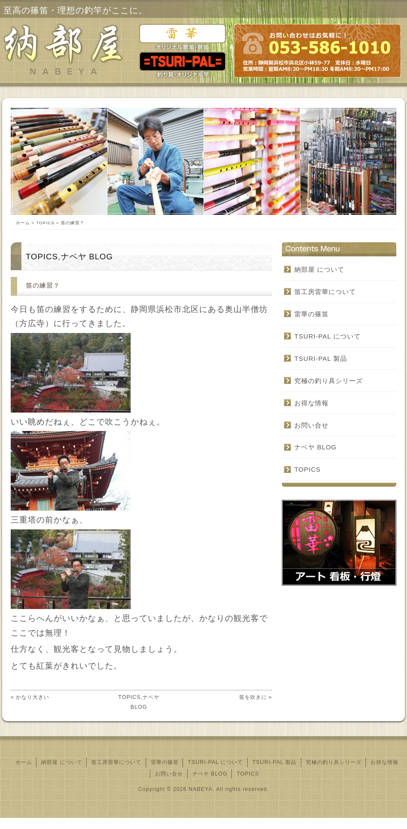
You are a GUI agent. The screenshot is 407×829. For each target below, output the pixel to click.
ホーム (23, 222)
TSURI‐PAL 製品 (320, 358)
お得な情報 (311, 403)
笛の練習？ (43, 285)
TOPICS (45, 222)
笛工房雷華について (325, 291)
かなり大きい (32, 697)
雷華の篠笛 (311, 314)
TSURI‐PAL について (327, 336)
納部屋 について (319, 269)
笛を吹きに (253, 697)
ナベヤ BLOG (87, 256)
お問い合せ (311, 425)
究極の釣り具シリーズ (328, 380)
